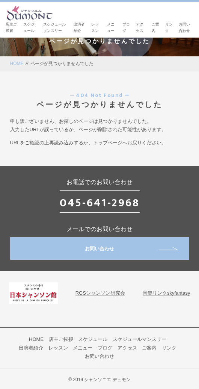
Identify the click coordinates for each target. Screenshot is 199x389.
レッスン (58, 348)
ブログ (105, 348)
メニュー (82, 348)
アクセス (127, 348)
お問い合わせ (131, 248)
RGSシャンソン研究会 (100, 293)
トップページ (107, 142)
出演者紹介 (31, 348)
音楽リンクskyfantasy (166, 293)
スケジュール (92, 339)
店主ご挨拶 (61, 339)
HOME (17, 63)
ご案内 (149, 348)
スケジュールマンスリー (139, 339)
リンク (169, 348)
